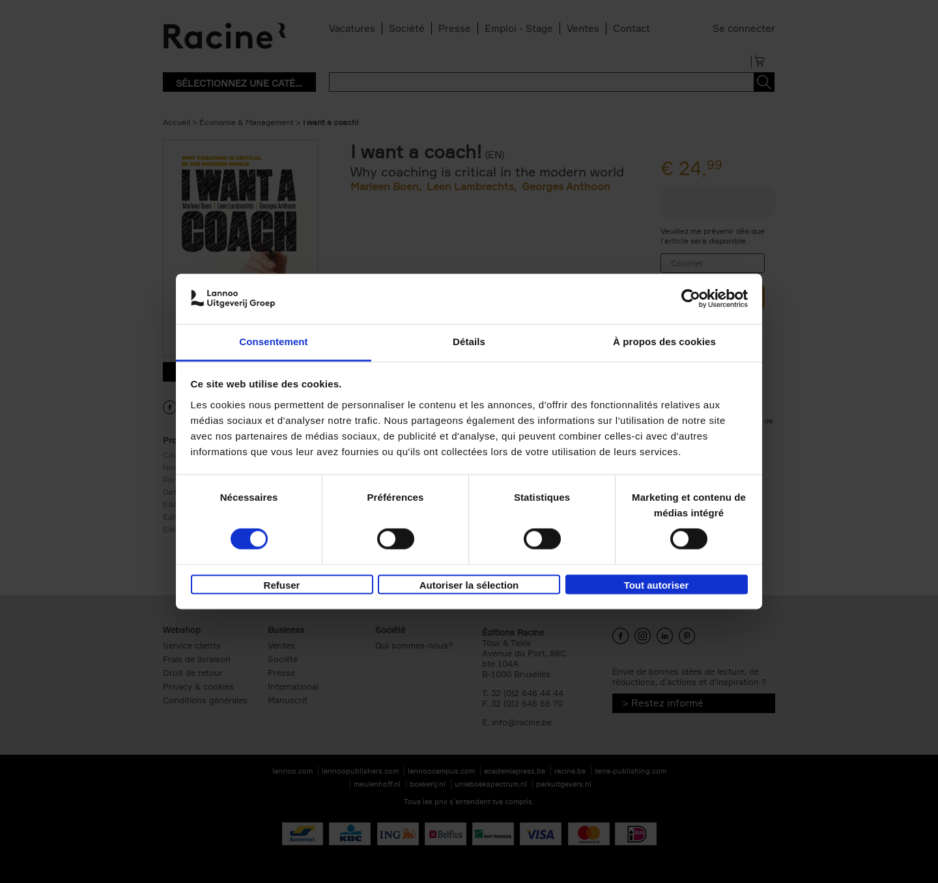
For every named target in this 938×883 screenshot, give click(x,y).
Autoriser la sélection (469, 585)
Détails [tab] (469, 341)
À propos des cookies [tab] (664, 341)
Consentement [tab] (273, 341)
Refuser (282, 585)
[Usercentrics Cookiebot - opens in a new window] (691, 299)
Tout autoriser (656, 585)
